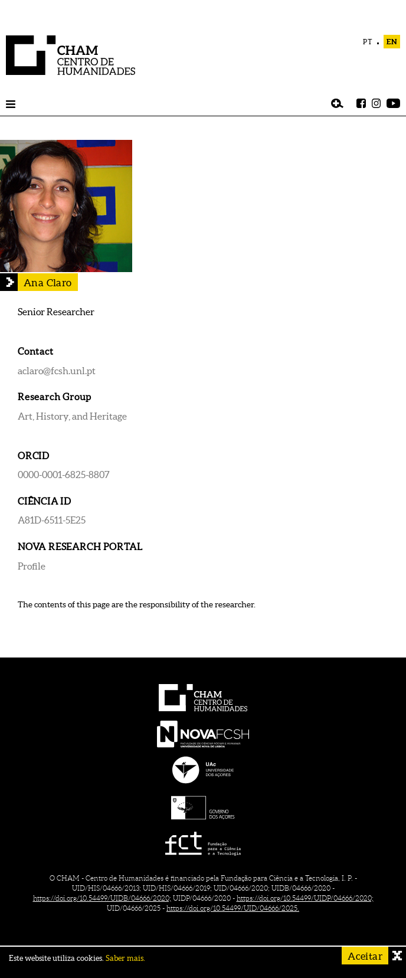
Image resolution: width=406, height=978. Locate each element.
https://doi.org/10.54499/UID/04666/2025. (232, 908)
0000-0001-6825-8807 (64, 474)
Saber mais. (125, 958)
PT (368, 41)
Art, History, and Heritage (72, 416)
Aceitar (365, 955)
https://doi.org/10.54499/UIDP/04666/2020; (305, 898)
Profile (31, 566)
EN (392, 41)
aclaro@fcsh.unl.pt (57, 370)
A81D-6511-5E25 (52, 520)
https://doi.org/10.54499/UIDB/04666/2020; (102, 898)
